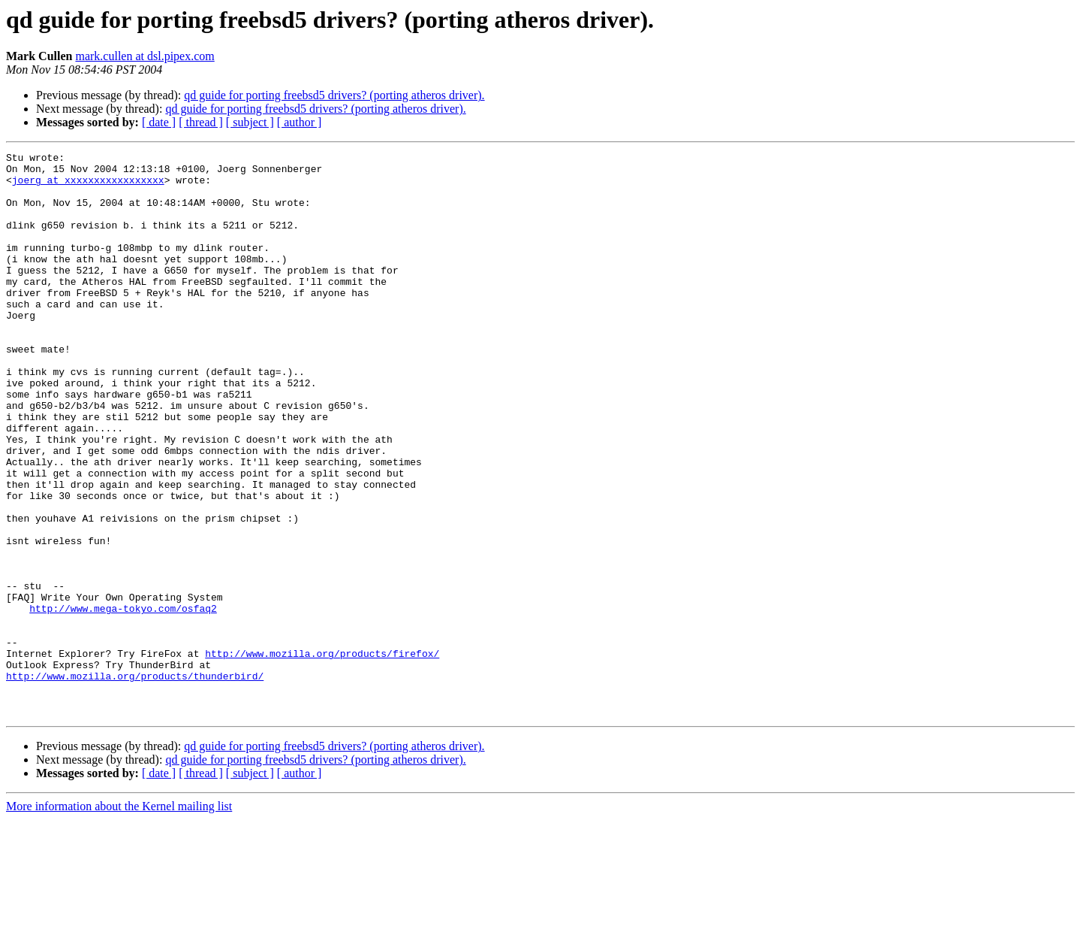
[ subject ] (250, 122)
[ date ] (159, 122)
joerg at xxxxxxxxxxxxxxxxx (88, 186)
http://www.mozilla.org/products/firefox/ (322, 754)
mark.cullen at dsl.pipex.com (144, 56)
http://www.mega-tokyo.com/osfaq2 (123, 700)
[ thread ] (201, 122)
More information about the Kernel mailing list (119, 918)
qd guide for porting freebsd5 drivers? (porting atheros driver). (334, 95)
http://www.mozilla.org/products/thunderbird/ (134, 781)
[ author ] (299, 122)
